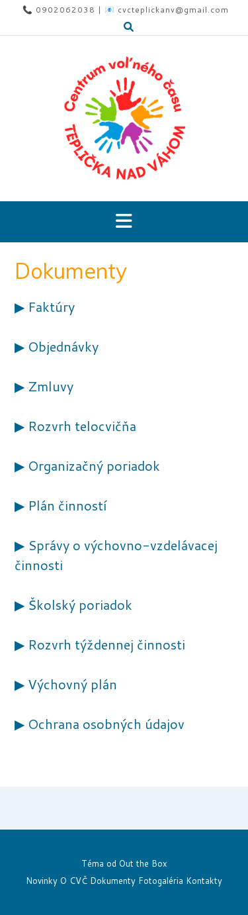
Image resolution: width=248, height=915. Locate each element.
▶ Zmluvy (44, 386)
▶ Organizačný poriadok (87, 465)
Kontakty (204, 881)
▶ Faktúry (45, 306)
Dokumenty (113, 881)
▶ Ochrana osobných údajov (100, 723)
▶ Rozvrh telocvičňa (75, 425)
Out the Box (143, 863)
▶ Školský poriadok (73, 604)
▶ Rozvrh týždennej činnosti (100, 644)
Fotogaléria (160, 881)
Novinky (42, 881)
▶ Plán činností (60, 505)
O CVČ (73, 881)
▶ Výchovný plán (66, 684)
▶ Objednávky (57, 346)
